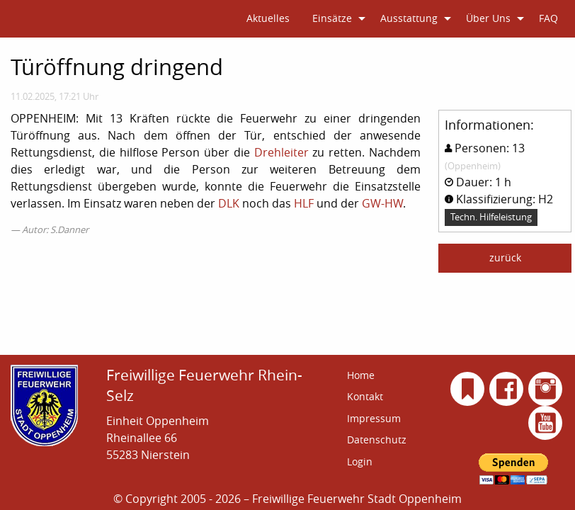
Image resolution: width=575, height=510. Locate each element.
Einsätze (332, 18)
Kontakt (365, 385)
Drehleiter (281, 152)
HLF (304, 203)
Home (361, 363)
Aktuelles (268, 18)
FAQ (548, 18)
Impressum (374, 407)
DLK (228, 203)
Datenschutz (376, 428)
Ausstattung (409, 18)
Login (359, 450)
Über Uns (488, 18)
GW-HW (382, 203)
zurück (505, 257)
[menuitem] (268, 19)
